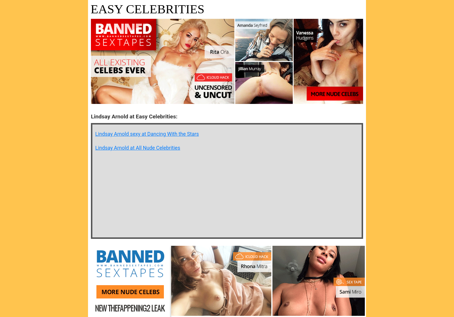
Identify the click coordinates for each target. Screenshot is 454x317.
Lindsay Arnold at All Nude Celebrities (137, 148)
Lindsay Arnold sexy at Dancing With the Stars (147, 134)
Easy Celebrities (147, 9)
